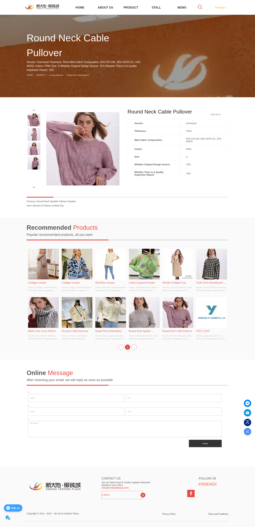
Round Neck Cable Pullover (77, 75)
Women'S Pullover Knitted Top (48, 205)
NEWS (181, 7)
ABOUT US (105, 7)
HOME (79, 7)
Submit (205, 443)
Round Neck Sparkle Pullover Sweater (56, 201)
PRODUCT (131, 7)
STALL (156, 7)
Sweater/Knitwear (56, 75)
